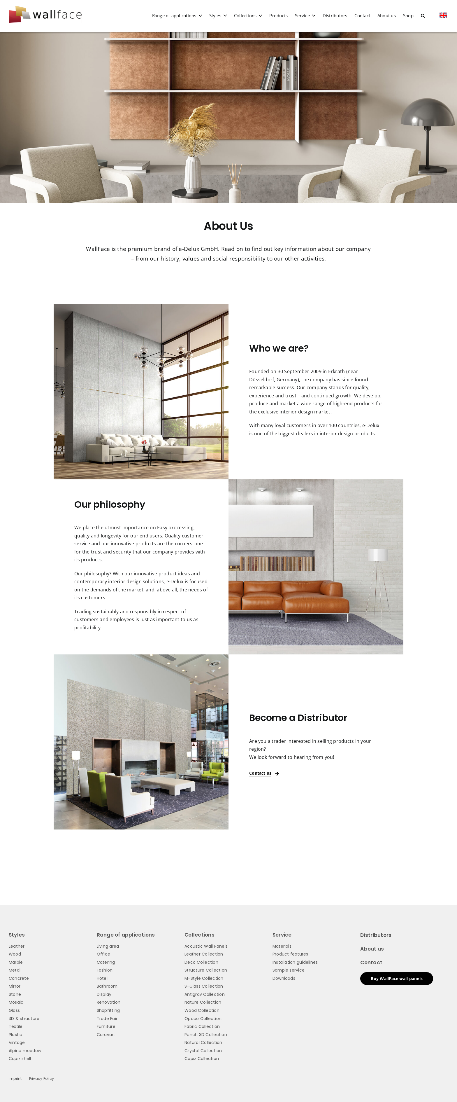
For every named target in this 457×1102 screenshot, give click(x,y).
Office (103, 954)
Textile (16, 1026)
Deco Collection (201, 962)
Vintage (17, 1042)
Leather (17, 946)
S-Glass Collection (203, 986)
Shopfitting (108, 1010)
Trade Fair (107, 1018)
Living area (108, 946)
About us (372, 948)
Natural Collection (203, 1042)
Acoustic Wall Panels (206, 946)
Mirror (14, 986)
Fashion (105, 970)
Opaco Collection (203, 1018)
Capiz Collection (201, 1058)
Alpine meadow (25, 1051)
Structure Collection (205, 970)
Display (104, 994)
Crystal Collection (203, 1051)
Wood (15, 954)
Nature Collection (202, 1002)
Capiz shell (20, 1058)
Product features (290, 954)
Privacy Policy (41, 1078)
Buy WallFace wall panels (397, 978)
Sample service (289, 970)
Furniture (106, 1026)
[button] (423, 15)
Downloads (284, 978)
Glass (14, 1010)
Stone (15, 994)
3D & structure (24, 1018)
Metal (14, 970)
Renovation (108, 1002)
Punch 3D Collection (205, 1035)
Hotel (102, 978)
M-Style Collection (203, 978)
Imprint (15, 1078)
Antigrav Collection (204, 994)
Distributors (375, 935)
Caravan (106, 1035)
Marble (16, 962)
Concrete (19, 978)
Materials (282, 946)
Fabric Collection (202, 1026)
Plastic (15, 1035)
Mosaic (16, 1002)
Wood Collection (201, 1010)
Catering (106, 962)
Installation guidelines (295, 962)
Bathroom (107, 986)
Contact (371, 962)
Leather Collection (203, 954)
